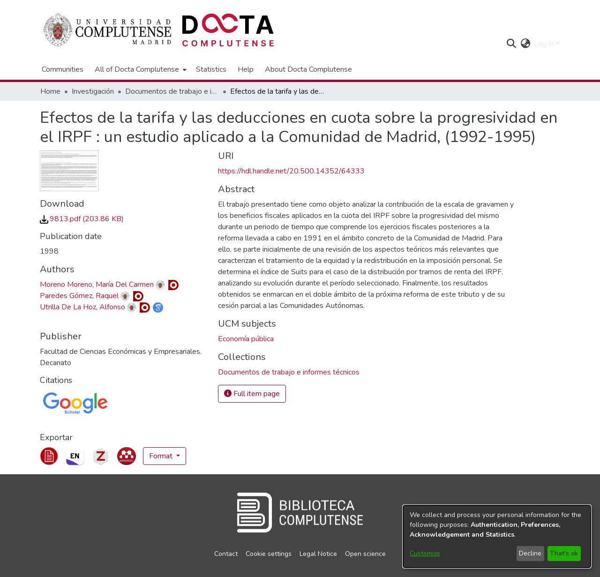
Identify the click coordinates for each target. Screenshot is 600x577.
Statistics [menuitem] (211, 69)
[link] (82, 219)
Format (161, 456)
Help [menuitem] (246, 69)
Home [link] (50, 91)
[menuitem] (140, 69)
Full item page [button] (252, 394)
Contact (226, 553)
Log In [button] (545, 43)
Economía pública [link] (246, 339)
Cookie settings (269, 553)
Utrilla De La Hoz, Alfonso (82, 307)
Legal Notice (318, 553)
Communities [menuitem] (62, 69)
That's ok (564, 553)
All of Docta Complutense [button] (137, 69)
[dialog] (497, 536)
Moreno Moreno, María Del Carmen (97, 284)
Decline (530, 553)
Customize (425, 553)
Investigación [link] (93, 91)
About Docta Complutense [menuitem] (308, 69)
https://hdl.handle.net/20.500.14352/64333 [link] (291, 171)
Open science (365, 553)
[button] (511, 43)
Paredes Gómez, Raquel (79, 296)
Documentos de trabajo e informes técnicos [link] (172, 91)
